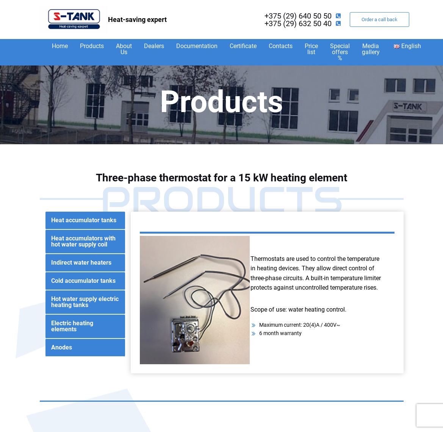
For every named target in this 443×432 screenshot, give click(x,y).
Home (60, 46)
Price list (311, 49)
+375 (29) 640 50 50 (298, 16)
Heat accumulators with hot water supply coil (83, 241)
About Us (124, 49)
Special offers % (340, 52)
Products (92, 46)
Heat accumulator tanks (83, 220)
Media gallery (371, 49)
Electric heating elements (72, 326)
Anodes (61, 347)
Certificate (243, 46)
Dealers (154, 46)
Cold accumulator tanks (83, 280)
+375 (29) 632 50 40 (298, 23)
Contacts (281, 46)
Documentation (197, 46)
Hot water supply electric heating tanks (85, 302)
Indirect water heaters (81, 262)
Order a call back (380, 19)
